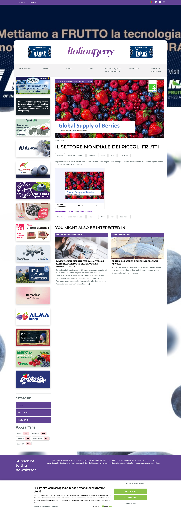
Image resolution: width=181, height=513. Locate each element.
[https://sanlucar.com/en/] (33, 87)
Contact (32, 2)
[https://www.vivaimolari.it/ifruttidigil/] (33, 213)
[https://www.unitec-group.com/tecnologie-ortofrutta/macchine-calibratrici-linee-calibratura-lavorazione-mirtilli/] (33, 108)
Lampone (35, 433)
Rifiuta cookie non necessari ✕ (136, 483)
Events (71, 81)
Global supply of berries (64, 211)
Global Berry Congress (75, 155)
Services (47, 69)
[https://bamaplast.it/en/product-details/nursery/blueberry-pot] (33, 297)
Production (23, 412)
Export (78, 81)
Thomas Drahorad (85, 211)
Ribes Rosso (37, 439)
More (112, 155)
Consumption (23, 420)
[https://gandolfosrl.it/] (33, 318)
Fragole (60, 155)
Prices (90, 69)
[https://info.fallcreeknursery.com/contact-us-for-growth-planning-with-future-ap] (33, 276)
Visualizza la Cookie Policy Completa (46, 506)
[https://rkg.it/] (33, 171)
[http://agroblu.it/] (33, 255)
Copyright (20, 444)
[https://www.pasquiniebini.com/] (33, 129)
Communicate (25, 69)
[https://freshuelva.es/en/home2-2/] (33, 360)
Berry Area (134, 69)
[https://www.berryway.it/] (33, 192)
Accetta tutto (130, 491)
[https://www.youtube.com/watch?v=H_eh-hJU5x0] (33, 150)
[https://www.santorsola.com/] (33, 381)
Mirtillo (19, 433)
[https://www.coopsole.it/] (33, 234)
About (22, 2)
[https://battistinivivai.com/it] (39, 52)
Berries (69, 69)
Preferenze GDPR (130, 503)
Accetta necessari (130, 497)
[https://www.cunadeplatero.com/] (33, 339)
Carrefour (20, 439)
